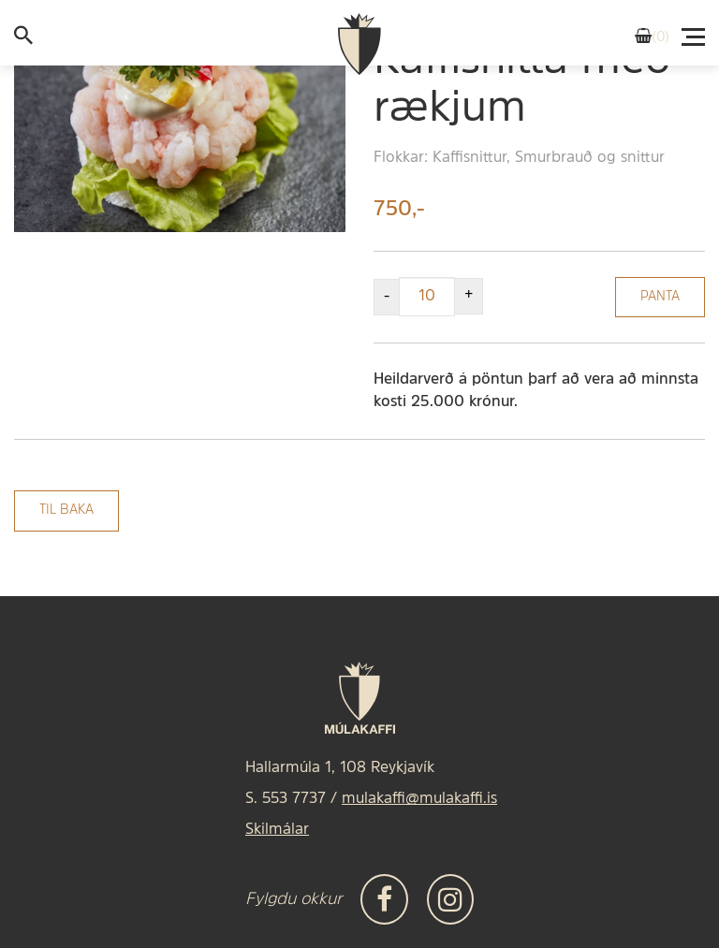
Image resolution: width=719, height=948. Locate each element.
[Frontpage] (359, 44)
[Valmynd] (694, 31)
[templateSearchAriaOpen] (23, 39)
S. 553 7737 (285, 799)
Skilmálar (277, 830)
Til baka (66, 510)
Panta (660, 297)
